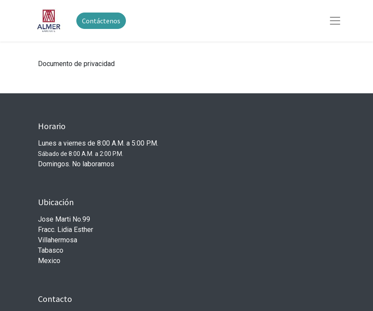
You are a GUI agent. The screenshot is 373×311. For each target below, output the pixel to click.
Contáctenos (101, 20)
